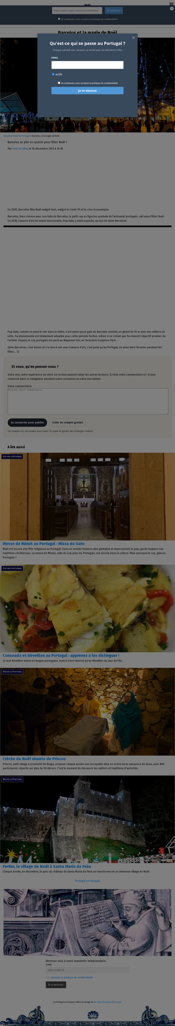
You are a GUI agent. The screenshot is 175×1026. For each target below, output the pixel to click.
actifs (57, 74)
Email (54, 57)
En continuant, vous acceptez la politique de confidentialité (89, 83)
